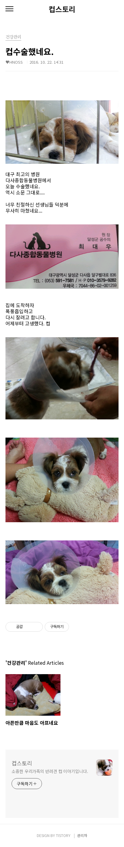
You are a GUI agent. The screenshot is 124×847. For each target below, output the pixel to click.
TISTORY (63, 835)
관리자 (82, 835)
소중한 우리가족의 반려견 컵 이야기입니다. (50, 771)
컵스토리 (62, 9)
